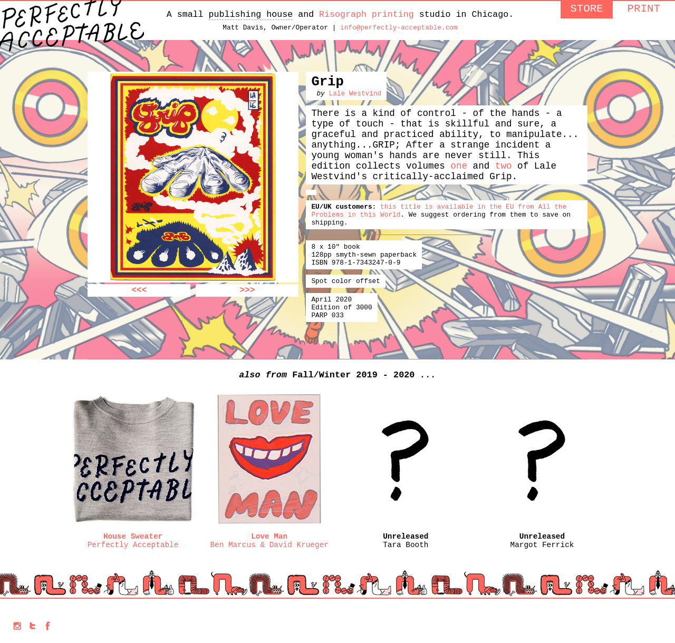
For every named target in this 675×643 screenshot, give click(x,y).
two (503, 186)
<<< (139, 295)
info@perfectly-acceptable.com (399, 30)
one (458, 186)
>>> (247, 295)
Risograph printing (366, 15)
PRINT (644, 10)
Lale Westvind (355, 101)
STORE (586, 10)
